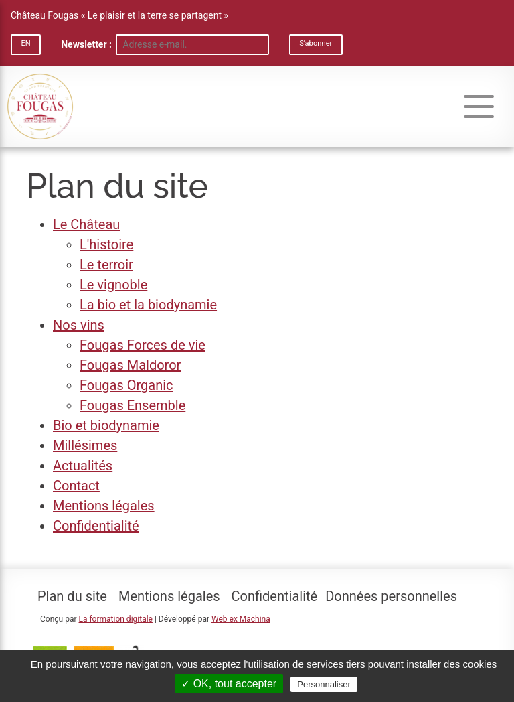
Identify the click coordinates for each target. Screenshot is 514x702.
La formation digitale (115, 619)
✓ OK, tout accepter (228, 683)
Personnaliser (324, 684)
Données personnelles (391, 596)
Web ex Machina (240, 619)
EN (25, 43)
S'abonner (315, 43)
